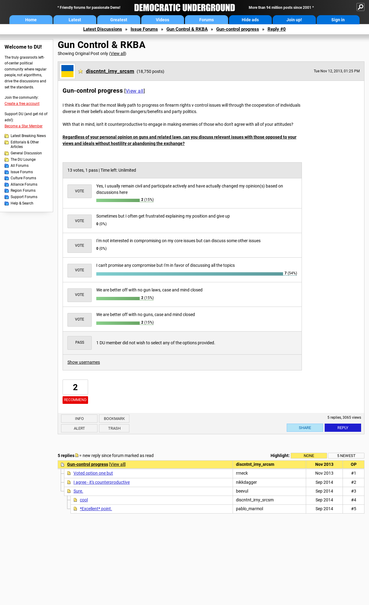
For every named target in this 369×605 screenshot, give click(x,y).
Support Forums (24, 197)
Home (31, 19)
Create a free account (22, 103)
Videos (162, 19)
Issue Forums (144, 29)
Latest (75, 19)
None (309, 455)
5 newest (346, 455)
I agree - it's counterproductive (101, 482)
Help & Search (22, 203)
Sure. (78, 491)
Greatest (118, 19)
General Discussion (26, 153)
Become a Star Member (24, 126)
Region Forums (23, 190)
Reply (342, 427)
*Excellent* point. (96, 508)
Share (305, 427)
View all (118, 53)
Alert (79, 428)
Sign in (338, 19)
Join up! (294, 19)
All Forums (20, 165)
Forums (206, 19)
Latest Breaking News (28, 136)
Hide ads (250, 19)
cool (84, 499)
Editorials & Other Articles (25, 144)
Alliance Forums (24, 184)
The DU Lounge (23, 159)
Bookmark (114, 418)
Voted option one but (93, 473)
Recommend (75, 400)
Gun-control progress (237, 29)
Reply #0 (277, 29)
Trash (114, 428)
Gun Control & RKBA (187, 29)
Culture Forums (23, 178)
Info (79, 418)
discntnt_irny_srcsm (110, 71)
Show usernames (83, 362)
